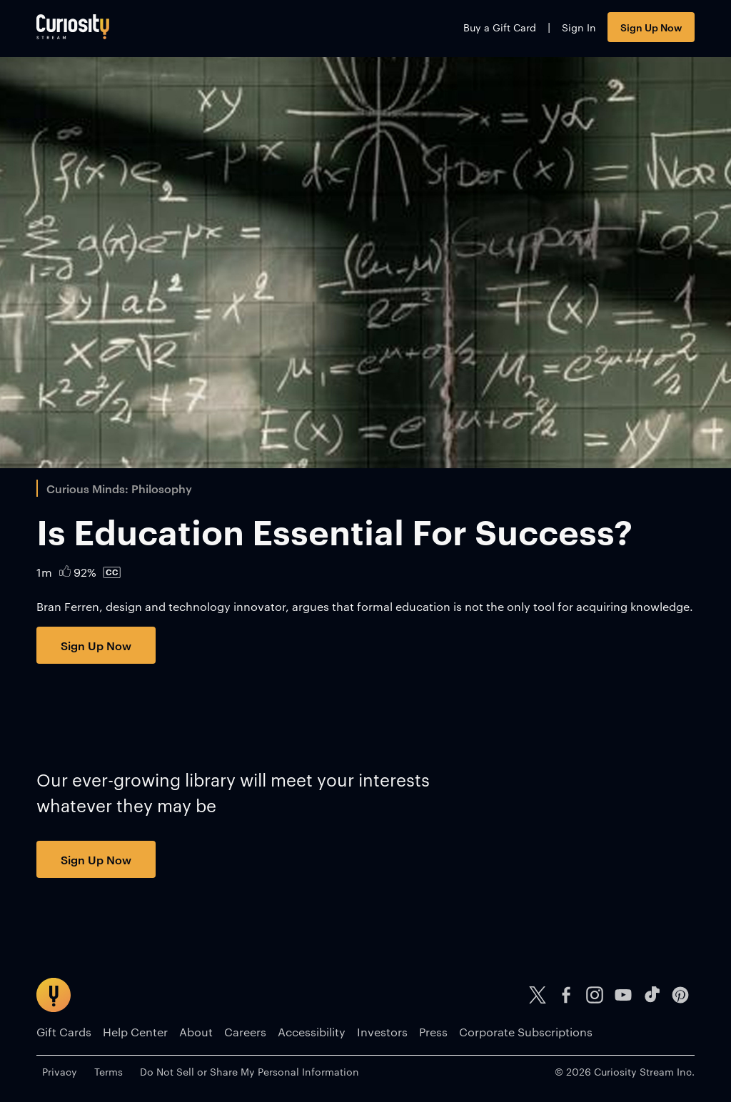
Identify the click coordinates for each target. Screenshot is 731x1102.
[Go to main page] (73, 27)
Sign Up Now (651, 27)
